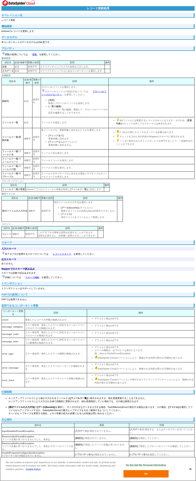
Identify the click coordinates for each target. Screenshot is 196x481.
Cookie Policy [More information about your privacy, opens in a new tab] (33, 469)
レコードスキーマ (62, 254)
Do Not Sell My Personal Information (146, 465)
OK (146, 473)
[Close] (190, 469)
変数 (34, 54)
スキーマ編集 (32, 277)
